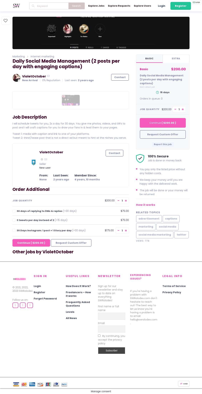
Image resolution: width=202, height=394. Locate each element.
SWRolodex (26, 291)
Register (180, 6)
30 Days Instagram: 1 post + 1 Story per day (51, 230)
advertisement (149, 219)
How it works (145, 205)
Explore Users (142, 5)
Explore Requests (119, 5)
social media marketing (155, 235)
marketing (146, 227)
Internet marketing (42, 56)
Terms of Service (174, 286)
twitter (181, 235)
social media (167, 227)
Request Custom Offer (71, 243)
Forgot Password (45, 298)
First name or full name (108, 308)
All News (71, 318)
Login (161, 6)
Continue (31, 243)
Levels (70, 312)
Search (76, 6)
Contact (120, 77)
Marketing (18, 56)
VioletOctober (34, 76)
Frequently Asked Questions (78, 303)
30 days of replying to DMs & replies (47, 211)
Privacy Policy (171, 292)
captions (171, 219)
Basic (149, 58)
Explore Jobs (96, 5)
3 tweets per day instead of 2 (42, 220)
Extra (176, 58)
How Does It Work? (78, 286)
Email (101, 323)
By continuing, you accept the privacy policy (111, 339)
